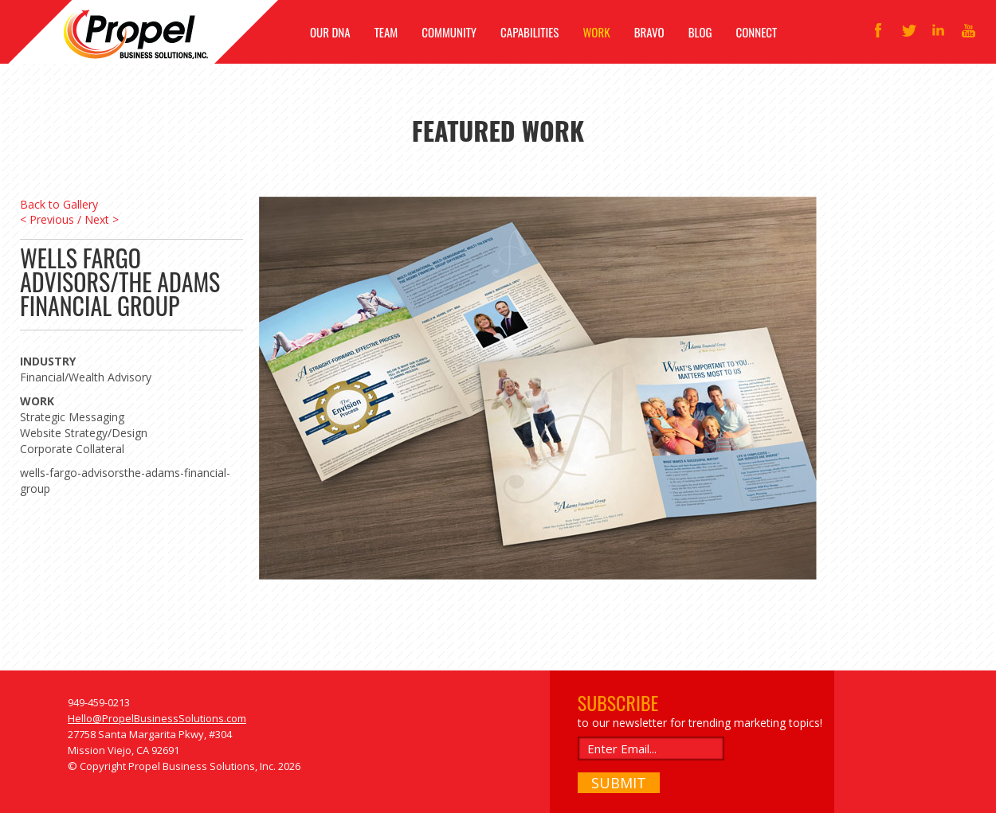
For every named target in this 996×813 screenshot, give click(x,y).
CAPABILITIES (529, 32)
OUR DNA (330, 32)
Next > (101, 219)
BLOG (700, 32)
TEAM (386, 32)
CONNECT (757, 32)
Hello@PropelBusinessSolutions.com (157, 718)
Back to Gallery (59, 204)
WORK (596, 32)
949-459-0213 (99, 702)
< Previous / (50, 219)
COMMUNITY (449, 32)
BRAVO (649, 32)
